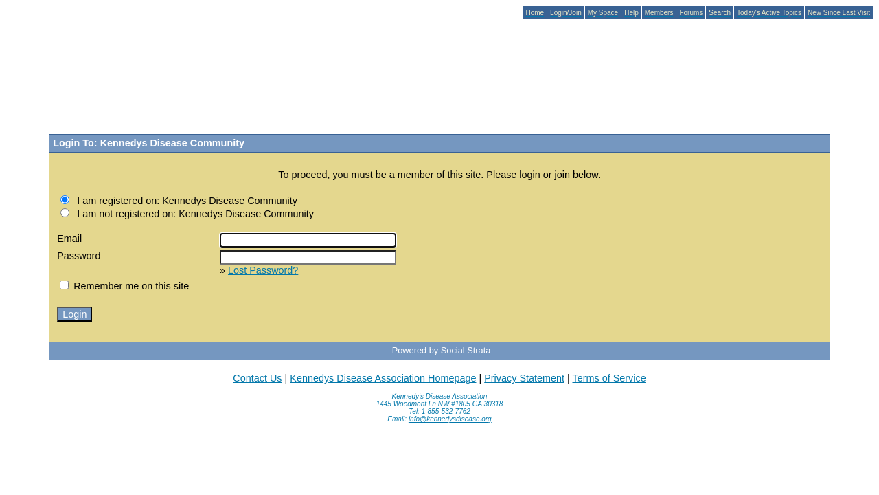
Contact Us (257, 378)
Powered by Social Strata (441, 350)
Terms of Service (609, 378)
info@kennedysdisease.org (450, 419)
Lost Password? (263, 270)
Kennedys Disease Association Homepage (383, 378)
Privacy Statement (524, 378)
